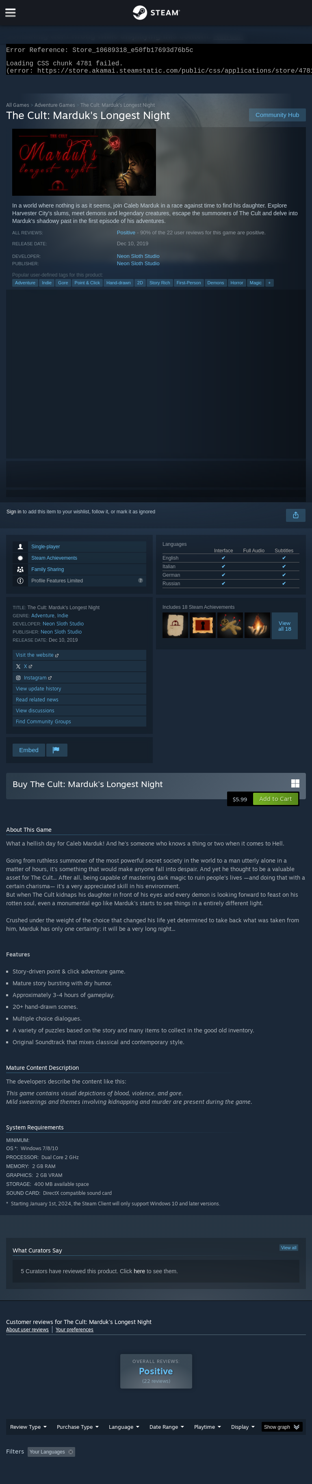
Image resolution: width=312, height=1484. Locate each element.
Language (121, 1431)
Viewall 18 (284, 631)
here (139, 1276)
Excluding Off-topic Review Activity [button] (129, 1457)
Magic (256, 287)
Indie (47, 287)
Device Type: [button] (133, 1468)
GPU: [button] (97, 1468)
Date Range (164, 1431)
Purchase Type (75, 1431)
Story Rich (160, 287)
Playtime (204, 1431)
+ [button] (269, 287)
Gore (63, 287)
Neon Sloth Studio (138, 261)
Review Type (25, 1431)
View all (289, 1252)
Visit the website (38, 660)
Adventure (25, 287)
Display (240, 1431)
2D (140, 287)
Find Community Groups (43, 726)
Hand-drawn (118, 287)
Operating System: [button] (28, 1468)
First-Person (189, 287)
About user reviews (27, 1334)
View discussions (35, 715)
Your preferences (74, 1334)
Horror (237, 287)
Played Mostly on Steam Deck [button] (250, 1457)
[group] (156, 1462)
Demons (216, 287)
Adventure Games (55, 110)
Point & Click (87, 287)
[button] (276, 803)
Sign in (14, 516)
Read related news (37, 704)
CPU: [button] (70, 1468)
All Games (17, 110)
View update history (38, 693)
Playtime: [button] (192, 1457)
